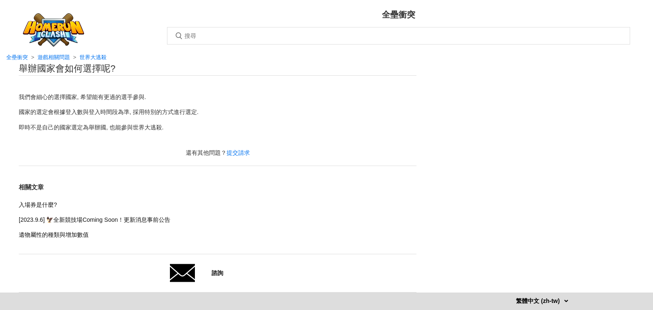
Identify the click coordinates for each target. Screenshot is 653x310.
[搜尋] (398, 35)
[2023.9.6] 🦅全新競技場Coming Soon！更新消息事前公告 (94, 219)
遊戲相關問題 (53, 57)
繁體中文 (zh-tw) (538, 301)
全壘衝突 (17, 57)
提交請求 (238, 152)
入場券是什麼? (38, 204)
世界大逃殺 (93, 57)
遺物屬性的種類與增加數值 (54, 234)
